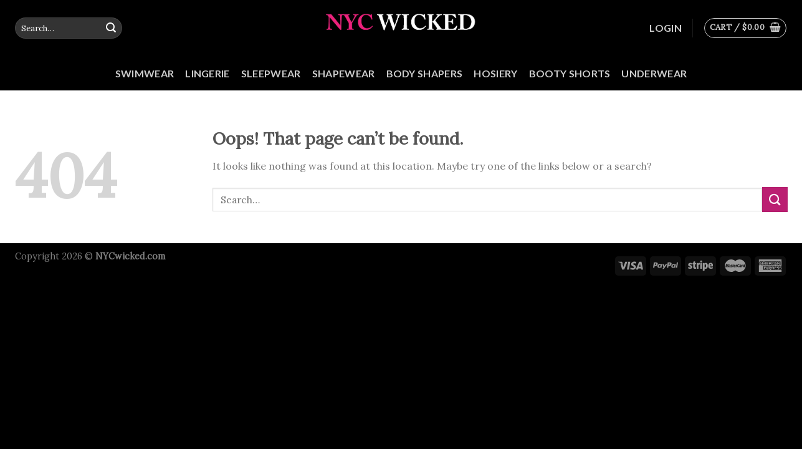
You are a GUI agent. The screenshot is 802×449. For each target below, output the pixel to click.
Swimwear (144, 73)
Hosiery (495, 73)
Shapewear (343, 73)
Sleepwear (271, 73)
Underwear (654, 73)
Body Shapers (424, 73)
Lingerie (207, 73)
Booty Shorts (570, 73)
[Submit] (111, 28)
